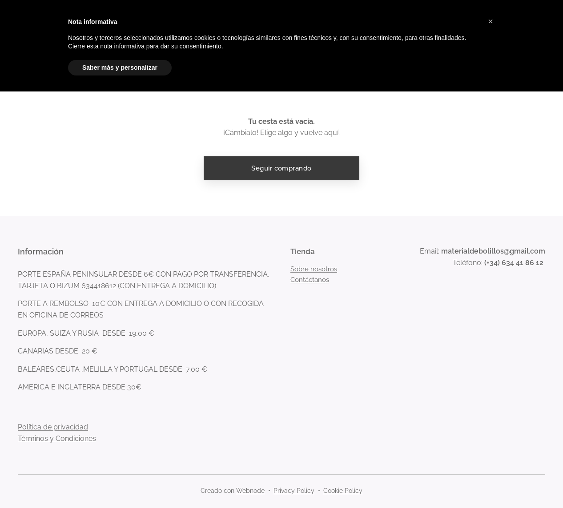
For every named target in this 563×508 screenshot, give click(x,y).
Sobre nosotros (313, 269)
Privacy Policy (293, 490)
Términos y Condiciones (57, 439)
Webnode (250, 490)
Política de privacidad (53, 427)
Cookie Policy (342, 490)
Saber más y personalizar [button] (119, 67)
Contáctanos (309, 280)
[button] (490, 21)
